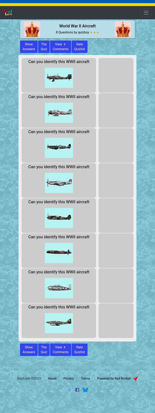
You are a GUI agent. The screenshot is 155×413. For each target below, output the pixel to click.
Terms (85, 378)
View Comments (60, 46)
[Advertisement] (77, 406)
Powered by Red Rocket (117, 378)
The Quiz (44, 46)
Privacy (69, 378)
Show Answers (29, 349)
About (52, 378)
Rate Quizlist (79, 46)
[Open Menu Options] (146, 13)
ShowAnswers (29, 46)
